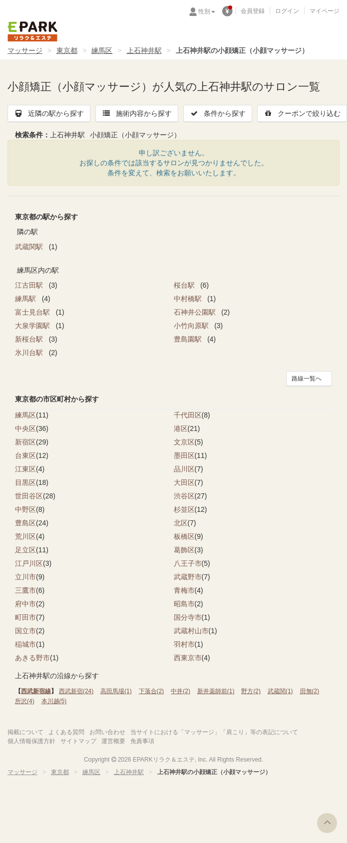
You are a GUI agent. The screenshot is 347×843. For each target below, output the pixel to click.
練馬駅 (26, 299)
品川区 (184, 469)
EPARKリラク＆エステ (32, 31)
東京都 (66, 50)
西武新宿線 (36, 691)
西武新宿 (76, 691)
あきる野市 (32, 658)
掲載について (25, 732)
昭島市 (184, 604)
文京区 (184, 442)
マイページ (325, 10)
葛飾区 (184, 550)
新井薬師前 (216, 691)
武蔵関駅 (30, 247)
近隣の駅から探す (49, 113)
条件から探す (218, 113)
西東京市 (188, 658)
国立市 (25, 631)
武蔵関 (280, 691)
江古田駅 (30, 285)
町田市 (25, 617)
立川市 (25, 577)
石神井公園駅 (196, 312)
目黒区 (25, 482)
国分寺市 (188, 617)
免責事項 (142, 741)
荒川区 (25, 536)
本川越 (54, 701)
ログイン (287, 10)
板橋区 (184, 536)
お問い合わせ (107, 732)
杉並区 (184, 509)
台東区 (25, 455)
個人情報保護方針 (31, 741)
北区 (181, 523)
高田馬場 (116, 691)
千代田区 (188, 415)
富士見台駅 (33, 312)
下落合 (151, 691)
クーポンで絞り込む (302, 113)
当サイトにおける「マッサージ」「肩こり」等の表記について (214, 732)
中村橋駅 (189, 299)
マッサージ (24, 50)
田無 (310, 691)
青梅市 (184, 590)
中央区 (25, 428)
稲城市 (25, 644)
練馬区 (101, 50)
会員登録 (253, 10)
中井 (180, 691)
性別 (206, 11)
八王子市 (188, 563)
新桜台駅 (30, 339)
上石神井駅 (144, 50)
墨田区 (184, 455)
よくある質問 (66, 732)
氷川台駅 (30, 353)
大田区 (184, 482)
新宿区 (25, 442)
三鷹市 (25, 590)
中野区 (25, 509)
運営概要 (113, 741)
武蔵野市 (188, 577)
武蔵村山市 (191, 631)
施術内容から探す (137, 113)
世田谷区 (29, 496)
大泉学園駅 (33, 326)
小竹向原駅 (192, 326)
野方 (251, 691)
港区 (181, 428)
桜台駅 (185, 285)
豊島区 (25, 523)
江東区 (25, 469)
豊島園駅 (189, 339)
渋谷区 (184, 496)
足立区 (25, 550)
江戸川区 (29, 563)
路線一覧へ (307, 378)
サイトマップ (78, 741)
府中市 (25, 604)
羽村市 (184, 644)
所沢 (24, 701)
